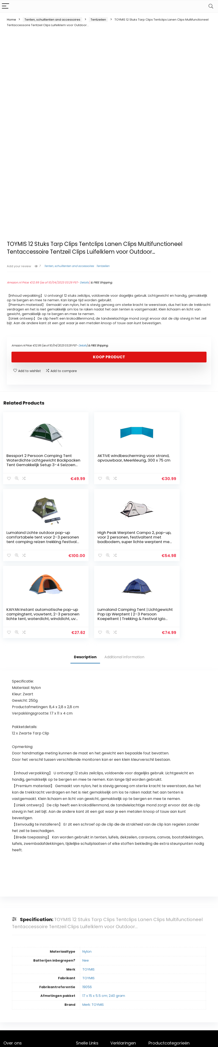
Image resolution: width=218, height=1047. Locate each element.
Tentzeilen (98, 19)
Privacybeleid (120, 974)
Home (11, 19)
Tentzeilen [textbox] (180, 975)
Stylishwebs (45, 1040)
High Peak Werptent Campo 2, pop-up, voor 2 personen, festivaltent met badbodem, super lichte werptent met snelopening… (34, 540)
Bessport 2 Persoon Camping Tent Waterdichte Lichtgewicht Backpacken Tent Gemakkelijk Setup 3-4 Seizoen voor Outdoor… (33, 465)
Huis (79, 974)
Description (85, 577)
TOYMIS (88, 890)
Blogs (80, 987)
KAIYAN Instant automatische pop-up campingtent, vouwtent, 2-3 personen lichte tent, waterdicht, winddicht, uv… (106, 540)
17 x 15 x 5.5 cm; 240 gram (103, 916)
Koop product (109, 357)
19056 (87, 907)
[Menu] (5, 6)
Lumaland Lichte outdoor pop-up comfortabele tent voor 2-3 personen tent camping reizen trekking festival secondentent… (178, 465)
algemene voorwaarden (120, 982)
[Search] (210, 6)
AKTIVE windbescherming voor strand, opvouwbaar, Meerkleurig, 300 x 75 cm (104, 460)
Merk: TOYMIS (93, 925)
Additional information (124, 577)
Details (84, 282)
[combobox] (181, 975)
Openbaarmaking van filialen (124, 993)
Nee (85, 881)
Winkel (81, 980)
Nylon (87, 872)
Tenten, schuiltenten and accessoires (52, 19)
